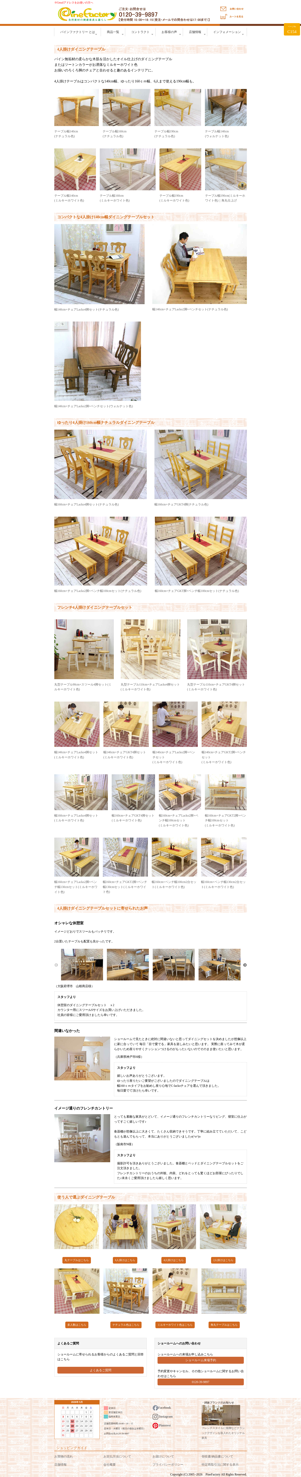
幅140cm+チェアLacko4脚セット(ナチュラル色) (86, 309)
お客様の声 (171, 33)
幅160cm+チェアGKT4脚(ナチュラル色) (181, 504)
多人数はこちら (76, 1324)
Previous (56, 965)
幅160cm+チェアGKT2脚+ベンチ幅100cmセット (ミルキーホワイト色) (225, 820)
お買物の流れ (63, 1456)
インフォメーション (228, 33)
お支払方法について (117, 1456)
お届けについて (163, 1456)
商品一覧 (115, 33)
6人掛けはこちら (125, 1260)
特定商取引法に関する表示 (220, 1464)
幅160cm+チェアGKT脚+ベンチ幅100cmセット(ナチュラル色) (197, 590)
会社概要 (109, 1464)
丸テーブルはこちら (77, 1260)
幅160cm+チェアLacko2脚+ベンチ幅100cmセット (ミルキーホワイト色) (179, 820)
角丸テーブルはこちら (224, 1324)
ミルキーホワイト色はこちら (175, 1324)
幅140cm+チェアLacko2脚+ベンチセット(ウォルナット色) (93, 406)
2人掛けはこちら (223, 1260)
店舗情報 (197, 33)
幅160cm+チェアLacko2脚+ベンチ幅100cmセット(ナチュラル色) (97, 590)
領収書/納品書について (217, 1456)
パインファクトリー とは (78, 33)
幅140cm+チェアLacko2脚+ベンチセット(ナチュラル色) (190, 309)
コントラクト (142, 33)
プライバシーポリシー (168, 1464)
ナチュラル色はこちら (125, 1324)
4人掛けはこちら (173, 1260)
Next (245, 965)
